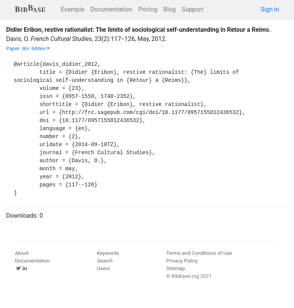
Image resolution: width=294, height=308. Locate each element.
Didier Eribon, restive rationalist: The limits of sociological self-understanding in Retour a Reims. (138, 29)
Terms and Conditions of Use (199, 253)
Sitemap (175, 268)
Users (103, 268)
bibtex (40, 48)
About (22, 253)
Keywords (108, 253)
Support (192, 9)
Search (105, 261)
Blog (169, 9)
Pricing (147, 9)
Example (72, 9)
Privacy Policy (182, 261)
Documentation (111, 9)
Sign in (270, 9)
